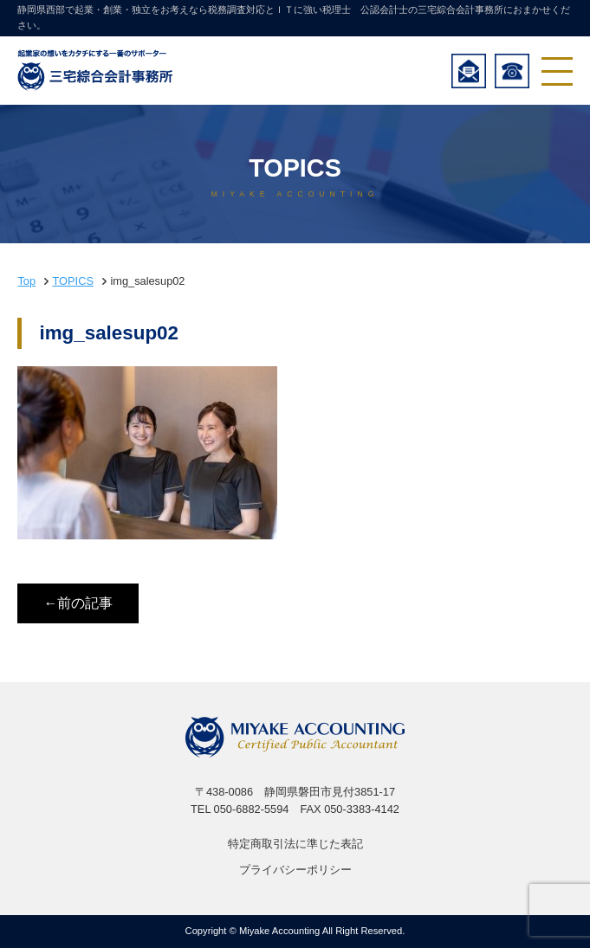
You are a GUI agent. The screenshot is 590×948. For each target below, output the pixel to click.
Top (26, 280)
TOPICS (73, 280)
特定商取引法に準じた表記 (295, 843)
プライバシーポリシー (295, 869)
